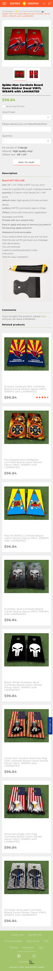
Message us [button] (50, 725)
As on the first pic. (13, 106)
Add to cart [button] (26, 162)
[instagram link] (34, 956)
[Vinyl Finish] (26, 117)
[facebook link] (19, 956)
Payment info (35, 935)
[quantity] (26, 141)
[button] (19, 74)
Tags (40, 947)
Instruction (28, 947)
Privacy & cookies (13, 941)
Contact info (17, 935)
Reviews (14, 947)
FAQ (46, 941)
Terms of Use (32, 941)
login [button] (44, 316)
